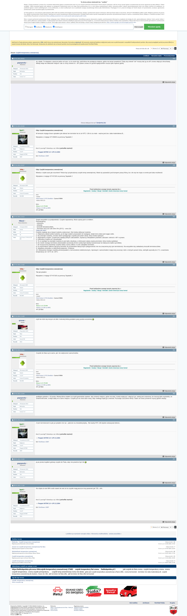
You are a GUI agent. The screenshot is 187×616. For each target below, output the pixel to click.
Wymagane (29, 27)
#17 (174, 126)
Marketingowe (57, 27)
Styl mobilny (134, 603)
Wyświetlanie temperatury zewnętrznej (24, 551)
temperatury (21, 580)
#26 (174, 485)
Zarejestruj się (101, 123)
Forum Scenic (54, 610)
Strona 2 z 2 (156, 48)
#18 (174, 165)
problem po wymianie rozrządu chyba (78, 534)
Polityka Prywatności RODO (81, 607)
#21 (174, 316)
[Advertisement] (93, 34)
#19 (174, 216)
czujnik (14, 580)
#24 (174, 420)
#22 (174, 350)
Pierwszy (165, 48)
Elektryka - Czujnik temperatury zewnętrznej (26, 542)
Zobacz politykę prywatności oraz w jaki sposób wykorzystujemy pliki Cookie (66, 16)
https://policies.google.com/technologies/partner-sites (121, 22)
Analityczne (38, 27)
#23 (174, 393)
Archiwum (146, 603)
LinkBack (146, 55)
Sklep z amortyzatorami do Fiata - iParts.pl (61, 607)
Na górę (172, 603)
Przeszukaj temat (169, 55)
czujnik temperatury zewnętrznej (22, 561)
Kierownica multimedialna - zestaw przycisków (105, 534)
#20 (174, 264)
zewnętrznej (29, 580)
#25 (174, 459)
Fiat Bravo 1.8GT (44, 156)
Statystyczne (47, 27)
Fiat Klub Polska (160, 603)
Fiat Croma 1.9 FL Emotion (44, 198)
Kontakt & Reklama (79, 610)
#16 (174, 58)
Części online (53, 609)
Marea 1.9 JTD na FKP (43, 208)
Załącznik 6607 (41, 230)
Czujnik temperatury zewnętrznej (27, 53)
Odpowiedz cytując (169, 82)
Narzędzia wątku (156, 55)
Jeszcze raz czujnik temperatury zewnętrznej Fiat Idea (28, 547)
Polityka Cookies (78, 609)
